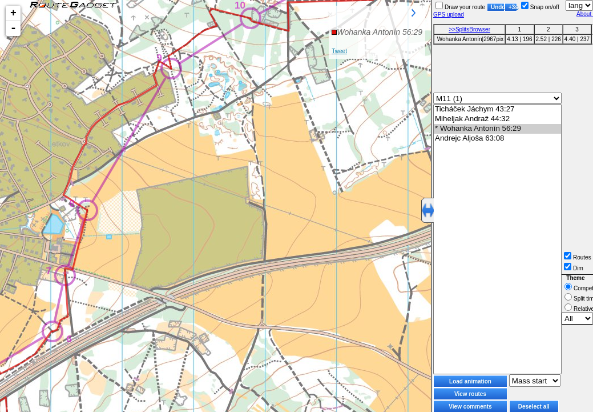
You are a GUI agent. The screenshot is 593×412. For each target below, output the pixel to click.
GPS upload (448, 14)
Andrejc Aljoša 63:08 (497, 138)
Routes (577, 257)
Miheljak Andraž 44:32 (497, 119)
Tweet (339, 51)
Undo (498, 7)
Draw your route (460, 7)
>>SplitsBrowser (469, 29)
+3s (513, 7)
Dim (573, 268)
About (584, 14)
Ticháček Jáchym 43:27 (497, 109)
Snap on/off (540, 7)
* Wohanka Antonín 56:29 (497, 129)
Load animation (470, 381)
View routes (470, 394)
